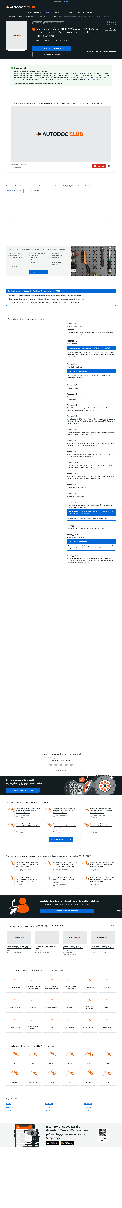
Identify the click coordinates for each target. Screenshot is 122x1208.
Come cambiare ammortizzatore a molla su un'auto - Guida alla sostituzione (65, 879)
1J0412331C (10, 1108)
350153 (86, 1111)
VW (48, 16)
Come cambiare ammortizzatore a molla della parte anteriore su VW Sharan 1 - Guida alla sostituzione (28, 811)
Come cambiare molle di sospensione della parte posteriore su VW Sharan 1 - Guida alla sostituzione (64, 811)
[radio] (107, 22)
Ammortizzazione (29, 16)
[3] (111, 22)
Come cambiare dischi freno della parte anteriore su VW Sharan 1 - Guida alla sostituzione (101, 827)
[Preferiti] (41, 22)
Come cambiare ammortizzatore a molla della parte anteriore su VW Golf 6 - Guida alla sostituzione (102, 880)
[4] (113, 22)
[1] (107, 22)
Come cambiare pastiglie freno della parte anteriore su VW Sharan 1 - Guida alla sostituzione (64, 827)
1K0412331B (88, 1104)
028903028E (49, 1104)
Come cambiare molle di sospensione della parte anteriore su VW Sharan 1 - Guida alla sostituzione (101, 811)
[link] (34, 12)
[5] (115, 22)
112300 (8, 1104)
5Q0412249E (49, 1108)
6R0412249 (87, 1108)
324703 (47, 1111)
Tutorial (20, 16)
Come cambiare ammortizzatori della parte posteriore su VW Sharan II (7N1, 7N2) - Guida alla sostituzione (27, 865)
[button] (69, 12)
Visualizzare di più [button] (98, 80)
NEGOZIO (57, 2)
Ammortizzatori (41, 16)
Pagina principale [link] (10, 16)
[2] (109, 22)
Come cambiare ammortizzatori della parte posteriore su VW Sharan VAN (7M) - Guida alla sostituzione (27, 880)
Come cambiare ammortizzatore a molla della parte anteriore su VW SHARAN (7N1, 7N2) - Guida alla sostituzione (65, 865)
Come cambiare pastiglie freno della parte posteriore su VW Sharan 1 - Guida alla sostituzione (28, 827)
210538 (8, 1111)
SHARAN (54, 16)
